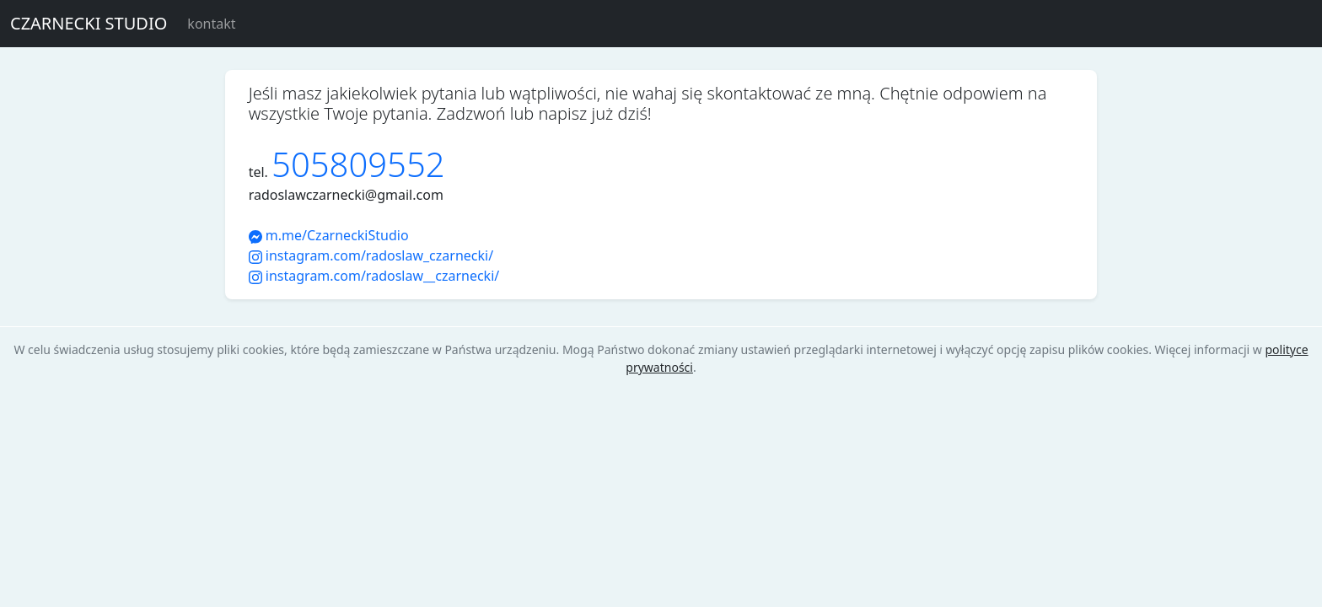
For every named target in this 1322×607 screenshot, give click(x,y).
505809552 (358, 164)
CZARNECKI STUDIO (88, 23)
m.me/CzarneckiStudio (329, 235)
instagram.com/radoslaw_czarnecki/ (371, 255)
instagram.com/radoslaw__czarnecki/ (374, 275)
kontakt (211, 23)
